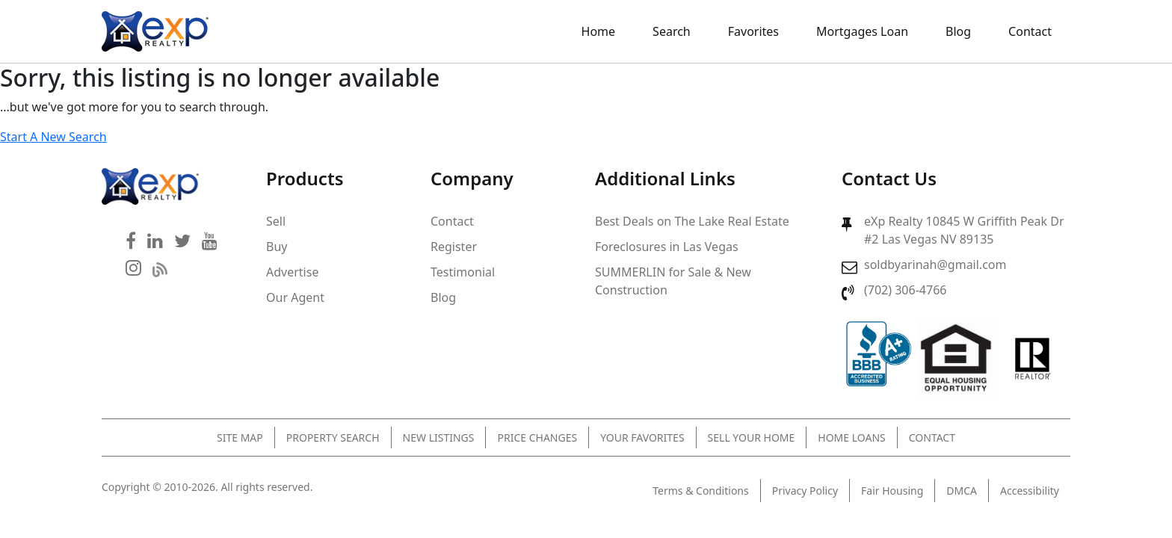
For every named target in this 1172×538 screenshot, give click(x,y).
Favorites (753, 31)
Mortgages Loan (862, 31)
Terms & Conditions (701, 490)
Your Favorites (642, 437)
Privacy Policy (805, 490)
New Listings (439, 437)
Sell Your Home (751, 437)
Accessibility (1029, 490)
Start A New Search (53, 137)
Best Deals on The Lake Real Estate (692, 221)
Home (599, 31)
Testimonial (463, 272)
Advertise (292, 272)
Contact (1030, 31)
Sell (276, 221)
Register (454, 246)
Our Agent (295, 297)
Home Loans (851, 437)
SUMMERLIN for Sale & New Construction (673, 281)
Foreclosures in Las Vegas (666, 246)
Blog (958, 31)
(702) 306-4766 (905, 290)
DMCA (961, 490)
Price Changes (537, 437)
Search (672, 31)
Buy (276, 246)
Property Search (333, 437)
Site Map (240, 437)
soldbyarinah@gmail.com (935, 264)
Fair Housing (892, 490)
